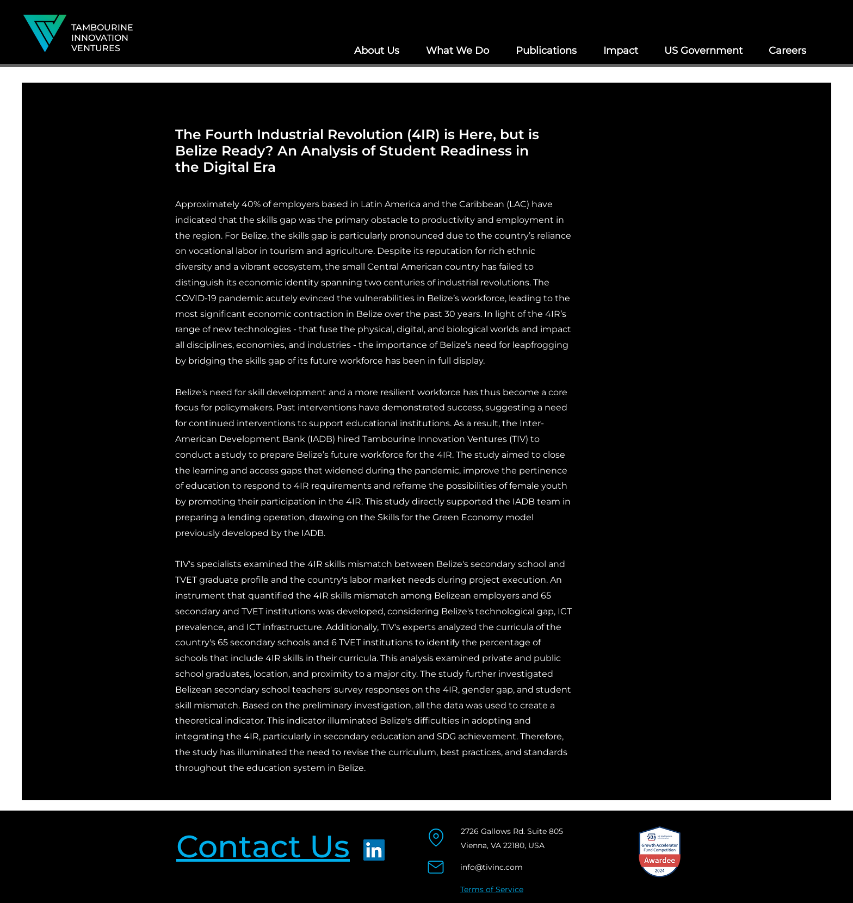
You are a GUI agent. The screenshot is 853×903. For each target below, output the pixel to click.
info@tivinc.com (491, 867)
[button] (376, 50)
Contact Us (263, 846)
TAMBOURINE (102, 27)
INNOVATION (99, 38)
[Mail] (435, 867)
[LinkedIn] (374, 850)
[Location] (436, 837)
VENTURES (95, 48)
